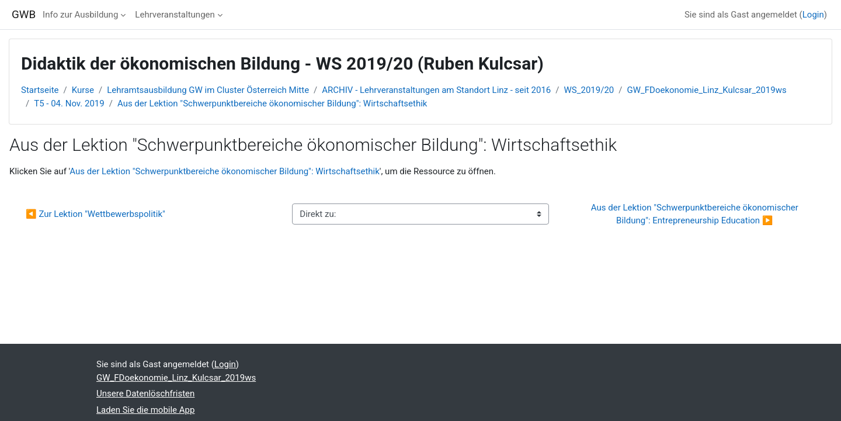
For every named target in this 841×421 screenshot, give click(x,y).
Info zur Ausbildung (80, 14)
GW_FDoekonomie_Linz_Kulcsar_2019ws (706, 90)
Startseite (40, 90)
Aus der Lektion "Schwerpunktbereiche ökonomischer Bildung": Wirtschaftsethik (272, 103)
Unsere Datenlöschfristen (145, 393)
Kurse (83, 90)
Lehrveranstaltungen (174, 14)
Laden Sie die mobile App (145, 410)
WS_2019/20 (589, 90)
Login (813, 14)
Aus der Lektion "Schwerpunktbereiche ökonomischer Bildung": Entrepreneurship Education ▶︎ (696, 214)
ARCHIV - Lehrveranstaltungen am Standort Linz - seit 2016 (436, 90)
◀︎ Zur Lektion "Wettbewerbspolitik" (95, 214)
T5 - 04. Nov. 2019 (69, 103)
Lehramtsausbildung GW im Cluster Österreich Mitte (208, 90)
